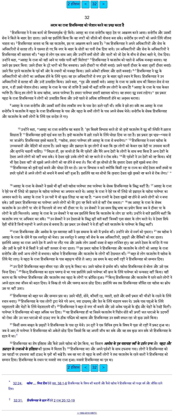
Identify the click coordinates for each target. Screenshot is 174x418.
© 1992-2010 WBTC (87, 413)
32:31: (18, 401)
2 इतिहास (74, 4)
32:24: (17, 384)
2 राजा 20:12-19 (64, 401)
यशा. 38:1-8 (59, 384)
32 (94, 4)
